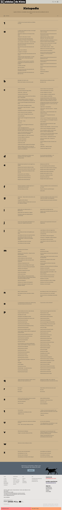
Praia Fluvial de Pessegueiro (46, 356)
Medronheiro (43, 261)
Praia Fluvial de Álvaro (44, 318)
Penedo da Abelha (44, 355)
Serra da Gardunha (22, 401)
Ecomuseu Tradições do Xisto (46, 175)
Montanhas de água (44, 251)
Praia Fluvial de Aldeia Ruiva (23, 323)
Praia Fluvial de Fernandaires (24, 352)
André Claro (42, 69)
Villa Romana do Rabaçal (23, 431)
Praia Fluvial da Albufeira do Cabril (47, 360)
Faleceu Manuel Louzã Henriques (47, 188)
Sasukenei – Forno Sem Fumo (46, 400)
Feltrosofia (42, 190)
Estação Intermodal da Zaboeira (46, 171)
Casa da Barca (43, 121)
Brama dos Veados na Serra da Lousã (25, 82)
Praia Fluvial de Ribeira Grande (24, 329)
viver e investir (16, 482)
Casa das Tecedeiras (22, 138)
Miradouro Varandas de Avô (23, 263)
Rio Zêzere (20, 387)
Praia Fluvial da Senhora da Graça (47, 342)
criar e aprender (16, 481)
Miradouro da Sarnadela (45, 284)
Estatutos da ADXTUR (44, 164)
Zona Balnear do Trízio (22, 453)
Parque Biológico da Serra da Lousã (47, 323)
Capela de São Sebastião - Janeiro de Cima (49, 126)
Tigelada (42, 415)
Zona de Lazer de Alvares (45, 453)
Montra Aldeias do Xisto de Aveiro (47, 274)
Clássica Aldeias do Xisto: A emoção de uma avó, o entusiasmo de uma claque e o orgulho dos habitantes (26, 147)
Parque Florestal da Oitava (23, 312)
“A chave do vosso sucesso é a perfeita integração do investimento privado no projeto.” (26, 62)
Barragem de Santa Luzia (23, 80)
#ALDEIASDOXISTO (51, 482)
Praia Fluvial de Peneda (22, 371)
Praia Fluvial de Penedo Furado (46, 329)
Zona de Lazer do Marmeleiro (24, 451)
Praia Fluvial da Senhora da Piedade (47, 367)
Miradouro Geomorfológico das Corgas (26, 264)
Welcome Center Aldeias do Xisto (25, 443)
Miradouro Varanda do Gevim (24, 270)
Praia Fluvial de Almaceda (45, 371)
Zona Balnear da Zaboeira (45, 451)
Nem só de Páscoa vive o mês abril (47, 293)
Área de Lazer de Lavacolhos (46, 50)
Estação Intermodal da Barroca (24, 175)
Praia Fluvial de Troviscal (23, 355)
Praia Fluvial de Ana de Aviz (46, 334)
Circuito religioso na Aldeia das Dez (47, 94)
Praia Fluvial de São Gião (23, 320)
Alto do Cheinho (21, 67)
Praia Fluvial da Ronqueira (23, 327)
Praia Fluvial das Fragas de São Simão (48, 310)
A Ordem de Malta (21, 65)
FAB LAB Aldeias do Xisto (23, 188)
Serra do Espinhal (43, 403)
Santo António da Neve (45, 398)
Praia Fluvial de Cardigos (45, 369)
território (14, 478)
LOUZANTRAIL (43, 233)
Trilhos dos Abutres (44, 413)
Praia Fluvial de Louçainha (45, 362)
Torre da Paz (20, 410)
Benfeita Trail (43, 82)
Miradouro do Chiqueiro (23, 268)
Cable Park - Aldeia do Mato (46, 146)
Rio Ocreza (42, 391)
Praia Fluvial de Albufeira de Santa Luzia (26, 318)
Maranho (19, 251)
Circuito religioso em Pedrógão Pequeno (48, 119)
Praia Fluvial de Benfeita (23, 369)
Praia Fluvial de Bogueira (45, 320)
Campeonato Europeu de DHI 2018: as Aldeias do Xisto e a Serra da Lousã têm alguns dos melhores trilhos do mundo (48, 99)
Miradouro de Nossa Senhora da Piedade (26, 266)
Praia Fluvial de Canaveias (45, 331)
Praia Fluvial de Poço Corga (46, 373)
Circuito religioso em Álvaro (46, 92)
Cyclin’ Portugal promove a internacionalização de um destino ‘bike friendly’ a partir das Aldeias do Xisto (26, 129)
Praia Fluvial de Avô (44, 333)
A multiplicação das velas (45, 44)
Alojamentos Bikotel (44, 71)
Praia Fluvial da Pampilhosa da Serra (25, 334)
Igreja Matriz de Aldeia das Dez (46, 209)
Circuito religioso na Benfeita (46, 96)
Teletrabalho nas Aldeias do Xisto (25, 412)
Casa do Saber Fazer (22, 140)
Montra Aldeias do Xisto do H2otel (25, 258)
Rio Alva (42, 389)
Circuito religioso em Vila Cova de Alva (26, 135)
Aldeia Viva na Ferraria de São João (47, 48)
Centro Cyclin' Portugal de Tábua (25, 105)
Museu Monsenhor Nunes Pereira (47, 276)
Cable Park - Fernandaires (45, 106)
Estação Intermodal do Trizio (46, 173)
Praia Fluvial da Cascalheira (23, 337)
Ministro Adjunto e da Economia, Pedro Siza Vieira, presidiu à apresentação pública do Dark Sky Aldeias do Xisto (27, 277)
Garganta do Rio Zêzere (23, 200)
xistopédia (24, 481)
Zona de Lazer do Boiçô (23, 455)
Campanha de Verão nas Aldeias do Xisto (26, 110)
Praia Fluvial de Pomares (45, 345)
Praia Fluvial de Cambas (45, 336)
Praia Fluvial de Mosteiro (45, 340)
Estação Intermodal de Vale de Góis (47, 169)
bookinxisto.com (35, 481)
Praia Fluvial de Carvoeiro (23, 357)
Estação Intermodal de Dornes (46, 178)
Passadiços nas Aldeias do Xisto (24, 316)
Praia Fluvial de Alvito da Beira (46, 316)
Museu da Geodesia (22, 272)
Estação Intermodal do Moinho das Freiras (26, 169)
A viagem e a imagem (22, 51)
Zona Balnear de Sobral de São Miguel (26, 456)
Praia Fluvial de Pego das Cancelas (47, 366)
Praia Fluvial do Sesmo (22, 353)
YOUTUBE (48, 491)
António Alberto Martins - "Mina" (47, 46)
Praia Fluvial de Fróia (22, 350)
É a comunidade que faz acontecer (47, 165)
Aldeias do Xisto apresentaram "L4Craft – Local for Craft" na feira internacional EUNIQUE (26, 58)
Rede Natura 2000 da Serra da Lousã (48, 387)
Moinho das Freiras (22, 274)
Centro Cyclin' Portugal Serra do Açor (25, 114)
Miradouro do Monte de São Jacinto (47, 269)
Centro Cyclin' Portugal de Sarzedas (47, 128)
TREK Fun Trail (21, 413)
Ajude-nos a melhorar (22, 49)
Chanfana (42, 144)
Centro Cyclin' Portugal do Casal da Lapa (48, 118)
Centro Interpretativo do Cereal (46, 90)
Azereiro (42, 73)
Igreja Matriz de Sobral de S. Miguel (25, 212)
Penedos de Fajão (44, 351)
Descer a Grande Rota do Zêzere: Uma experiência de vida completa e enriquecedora (26, 156)
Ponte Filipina (20, 364)
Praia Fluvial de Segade (45, 347)
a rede (5, 478)
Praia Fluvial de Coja (44, 312)
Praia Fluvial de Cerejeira (45, 314)
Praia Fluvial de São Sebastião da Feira (26, 325)
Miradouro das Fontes (22, 256)
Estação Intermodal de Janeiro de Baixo (48, 167)
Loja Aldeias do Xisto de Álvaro (46, 239)
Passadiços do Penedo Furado (46, 325)
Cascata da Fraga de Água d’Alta (24, 90)
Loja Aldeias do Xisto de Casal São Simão (26, 235)
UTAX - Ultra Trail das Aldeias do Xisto (25, 424)
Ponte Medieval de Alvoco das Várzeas (26, 310)
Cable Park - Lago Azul (22, 92)
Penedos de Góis (21, 341)
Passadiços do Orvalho (45, 353)
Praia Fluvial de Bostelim (23, 339)
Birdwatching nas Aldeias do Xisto (47, 80)
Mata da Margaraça (22, 280)
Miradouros (42, 249)
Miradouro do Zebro (44, 278)
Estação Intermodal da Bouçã (24, 179)
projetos (5, 481)
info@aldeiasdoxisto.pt (10, 495)
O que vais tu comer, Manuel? (46, 302)
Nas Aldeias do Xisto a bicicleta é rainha (26, 293)
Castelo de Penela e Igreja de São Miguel (26, 144)
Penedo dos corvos (22, 366)
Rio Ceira (19, 389)
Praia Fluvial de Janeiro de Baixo (47, 358)
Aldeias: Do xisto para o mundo (24, 36)
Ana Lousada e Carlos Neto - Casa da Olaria (26, 41)
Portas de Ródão (43, 349)
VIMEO (47, 490)
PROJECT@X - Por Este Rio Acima (25, 368)
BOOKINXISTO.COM (51, 478)
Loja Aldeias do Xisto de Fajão (24, 243)
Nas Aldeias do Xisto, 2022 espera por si (48, 291)
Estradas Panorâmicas (44, 176)
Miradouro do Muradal (44, 268)
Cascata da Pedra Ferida (23, 94)
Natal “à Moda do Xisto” (23, 291)
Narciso (19, 295)
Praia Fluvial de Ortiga (44, 344)
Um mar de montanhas (45, 421)
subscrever (31, 470)
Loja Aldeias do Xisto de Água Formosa (48, 231)
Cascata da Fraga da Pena (45, 148)
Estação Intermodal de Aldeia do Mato (26, 167)
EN (55, 1)
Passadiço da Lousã (22, 314)
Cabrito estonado (21, 88)
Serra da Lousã (43, 401)
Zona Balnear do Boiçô (45, 455)
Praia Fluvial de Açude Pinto (46, 338)
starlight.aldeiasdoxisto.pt (37, 478)
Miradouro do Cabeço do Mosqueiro (25, 282)
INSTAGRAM (49, 488)
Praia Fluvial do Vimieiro (23, 348)
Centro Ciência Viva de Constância (25, 112)
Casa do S (20, 122)
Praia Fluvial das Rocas (22, 321)
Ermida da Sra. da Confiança (23, 173)
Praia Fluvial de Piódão (45, 364)
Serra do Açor (20, 403)
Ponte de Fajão (43, 327)
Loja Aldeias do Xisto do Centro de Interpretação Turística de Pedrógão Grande (25, 238)
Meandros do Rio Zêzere (23, 249)
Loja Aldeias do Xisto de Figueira (47, 235)
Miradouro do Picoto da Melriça (46, 282)
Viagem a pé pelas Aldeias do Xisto (25, 432)
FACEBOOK (49, 487)
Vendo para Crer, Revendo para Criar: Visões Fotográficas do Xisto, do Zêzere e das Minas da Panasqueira (48, 432)
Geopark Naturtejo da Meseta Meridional (48, 200)
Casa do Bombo (21, 115)
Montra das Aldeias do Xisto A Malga (47, 280)
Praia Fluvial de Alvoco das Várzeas (25, 336)
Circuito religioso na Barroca (23, 137)
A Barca (41, 55)
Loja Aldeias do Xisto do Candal (24, 241)
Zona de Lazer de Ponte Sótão (46, 456)
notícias (23, 478)
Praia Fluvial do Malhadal (23, 346)
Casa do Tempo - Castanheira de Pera (48, 136)
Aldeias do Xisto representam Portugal (48, 43)
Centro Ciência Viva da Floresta (46, 88)
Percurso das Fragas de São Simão (47, 321)
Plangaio (19, 362)
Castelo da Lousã (21, 142)
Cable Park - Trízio (21, 120)
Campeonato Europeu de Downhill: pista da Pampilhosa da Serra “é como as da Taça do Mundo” (49, 103)
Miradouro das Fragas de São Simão (47, 259)
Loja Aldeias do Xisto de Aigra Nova (47, 230)
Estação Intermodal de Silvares (24, 177)
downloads (24, 482)
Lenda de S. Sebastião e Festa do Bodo (48, 237)
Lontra (19, 230)
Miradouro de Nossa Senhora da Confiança (49, 266)
